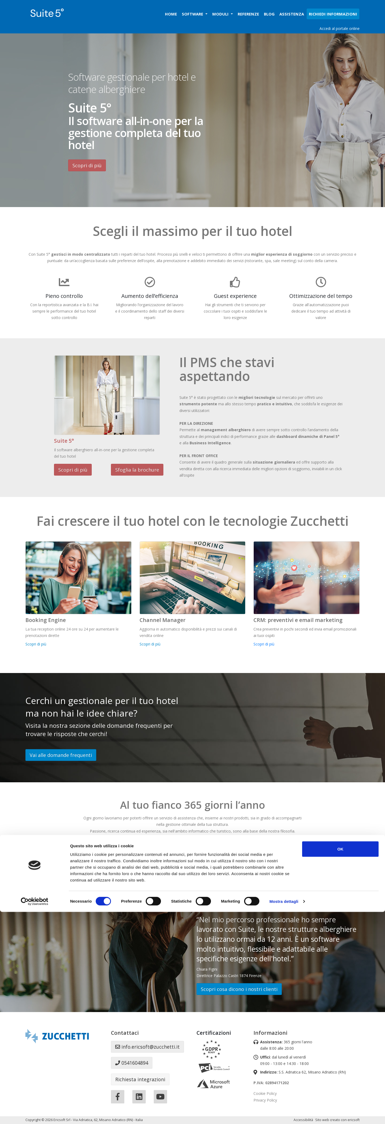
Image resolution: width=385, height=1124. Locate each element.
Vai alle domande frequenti (61, 755)
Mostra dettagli (284, 1113)
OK (340, 1061)
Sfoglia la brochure (137, 469)
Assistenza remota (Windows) (250, 875)
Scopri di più (87, 165)
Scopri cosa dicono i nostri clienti (239, 989)
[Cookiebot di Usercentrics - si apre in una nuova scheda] (34, 1114)
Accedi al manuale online (135, 875)
